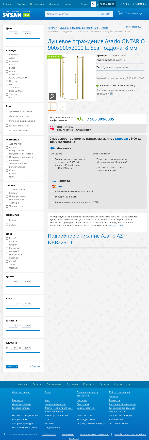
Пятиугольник (15, 199)
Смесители (114, 399)
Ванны (48, 392)
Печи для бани (84, 415)
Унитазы (113, 395)
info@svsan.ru (68, 434)
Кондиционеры (53, 427)
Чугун (10, 177)
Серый (11, 261)
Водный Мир (14, 91)
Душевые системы (21, 403)
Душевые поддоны (17, 116)
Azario (11, 71)
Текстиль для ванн (118, 423)
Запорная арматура (22, 423)
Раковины (17, 399)
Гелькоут (12, 220)
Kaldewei (12, 55)
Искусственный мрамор (20, 157)
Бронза (11, 241)
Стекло (11, 173)
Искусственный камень (19, 154)
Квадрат (12, 193)
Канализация (116, 419)
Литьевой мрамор (17, 164)
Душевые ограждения (19, 111)
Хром (10, 264)
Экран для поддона (17, 130)
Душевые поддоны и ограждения (79, 27)
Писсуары (82, 399)
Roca (10, 97)
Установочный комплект (20, 121)
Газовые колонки (21, 407)
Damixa (11, 81)
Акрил (11, 147)
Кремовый (13, 248)
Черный (12, 268)
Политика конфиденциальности (94, 434)
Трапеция (12, 203)
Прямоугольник (16, 196)
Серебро (12, 258)
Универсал (13, 88)
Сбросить (35, 366)
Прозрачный (14, 255)
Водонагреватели (86, 407)
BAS (9, 84)
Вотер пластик (15, 150)
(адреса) (121, 138)
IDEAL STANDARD (16, 78)
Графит (11, 245)
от (11, 33)
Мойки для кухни (86, 419)
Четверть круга (15, 206)
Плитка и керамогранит (24, 427)
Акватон (12, 61)
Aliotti (10, 58)
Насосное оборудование (25, 415)
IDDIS (10, 64)
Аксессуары (83, 403)
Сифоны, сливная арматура (91, 423)
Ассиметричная (16, 190)
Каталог (52, 27)
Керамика (12, 160)
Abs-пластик (14, 144)
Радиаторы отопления (56, 415)
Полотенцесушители (55, 403)
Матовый (12, 251)
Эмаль (11, 225)
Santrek (11, 94)
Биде (47, 399)
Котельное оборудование (122, 403)
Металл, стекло (15, 167)
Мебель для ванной (119, 392)
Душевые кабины (21, 392)
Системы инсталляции (120, 415)
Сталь (10, 170)
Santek (11, 68)
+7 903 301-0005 (49, 434)
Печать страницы (133, 26)
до (24, 33)
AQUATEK (12, 74)
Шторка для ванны (17, 126)
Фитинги (49, 423)
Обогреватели (19, 419)
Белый (11, 238)
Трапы (48, 419)
